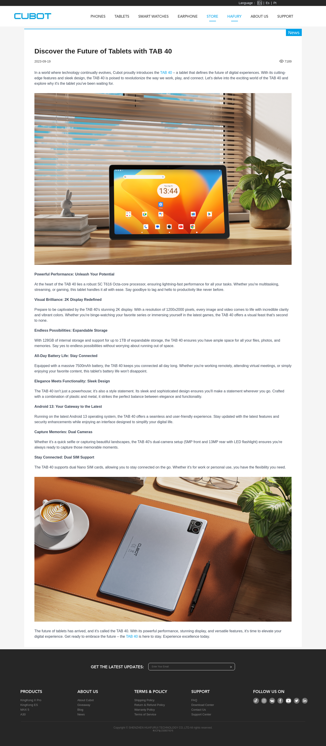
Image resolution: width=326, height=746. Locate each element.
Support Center (201, 714)
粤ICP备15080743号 (163, 730)
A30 (23, 714)
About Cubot (85, 700)
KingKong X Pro (30, 700)
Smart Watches (153, 17)
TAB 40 (166, 73)
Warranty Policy (144, 709)
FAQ (194, 700)
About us (259, 17)
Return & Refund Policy (149, 705)
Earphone (188, 17)
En (259, 3)
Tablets (122, 17)
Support (285, 17)
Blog (80, 709)
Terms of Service (145, 714)
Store (212, 18)
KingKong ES (29, 705)
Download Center (202, 705)
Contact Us (198, 709)
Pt (274, 3)
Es (267, 3)
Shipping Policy (144, 700)
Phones (98, 17)
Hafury (234, 18)
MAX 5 (24, 709)
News (81, 714)
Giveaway (83, 705)
